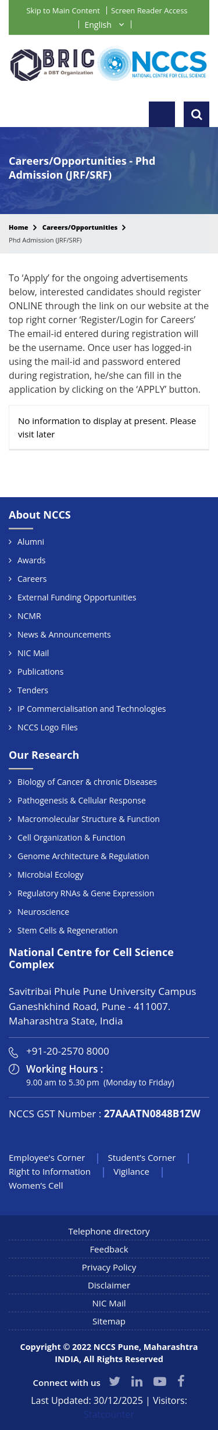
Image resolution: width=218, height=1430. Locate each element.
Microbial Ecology (50, 874)
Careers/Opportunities (80, 227)
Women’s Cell (36, 1185)
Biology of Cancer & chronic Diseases (87, 781)
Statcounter (109, 1414)
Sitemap (109, 1321)
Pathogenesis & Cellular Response (81, 800)
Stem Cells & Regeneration (67, 930)
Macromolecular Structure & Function (88, 818)
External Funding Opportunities (76, 597)
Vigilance (131, 1171)
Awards (31, 560)
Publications (40, 671)
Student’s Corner (142, 1157)
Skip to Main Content (62, 10)
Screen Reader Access (149, 10)
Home (18, 227)
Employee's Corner (47, 1157)
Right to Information (50, 1171)
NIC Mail (33, 652)
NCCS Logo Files (47, 727)
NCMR (29, 615)
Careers (32, 578)
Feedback (109, 1249)
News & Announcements (64, 634)
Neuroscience (43, 911)
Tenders (32, 690)
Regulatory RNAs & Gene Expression (85, 893)
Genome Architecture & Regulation (83, 855)
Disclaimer (109, 1285)
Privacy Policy (109, 1267)
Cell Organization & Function (71, 837)
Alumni (30, 541)
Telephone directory (109, 1231)
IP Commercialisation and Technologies (91, 708)
